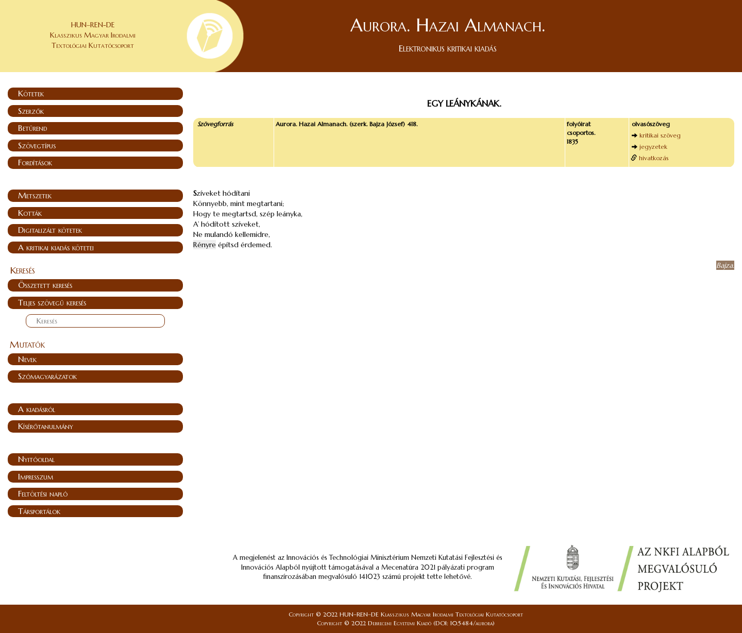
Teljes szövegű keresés (52, 302)
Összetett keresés (45, 285)
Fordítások (35, 162)
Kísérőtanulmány (45, 426)
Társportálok (39, 511)
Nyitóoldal (36, 459)
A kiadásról (36, 409)
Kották (30, 213)
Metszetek (35, 195)
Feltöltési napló (43, 493)
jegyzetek (653, 146)
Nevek (27, 359)
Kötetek (31, 93)
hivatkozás (654, 158)
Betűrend (32, 128)
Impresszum (35, 476)
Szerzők (31, 111)
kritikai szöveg (660, 135)
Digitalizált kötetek (50, 230)
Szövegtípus (37, 145)
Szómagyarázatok (47, 376)
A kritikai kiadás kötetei (56, 247)
